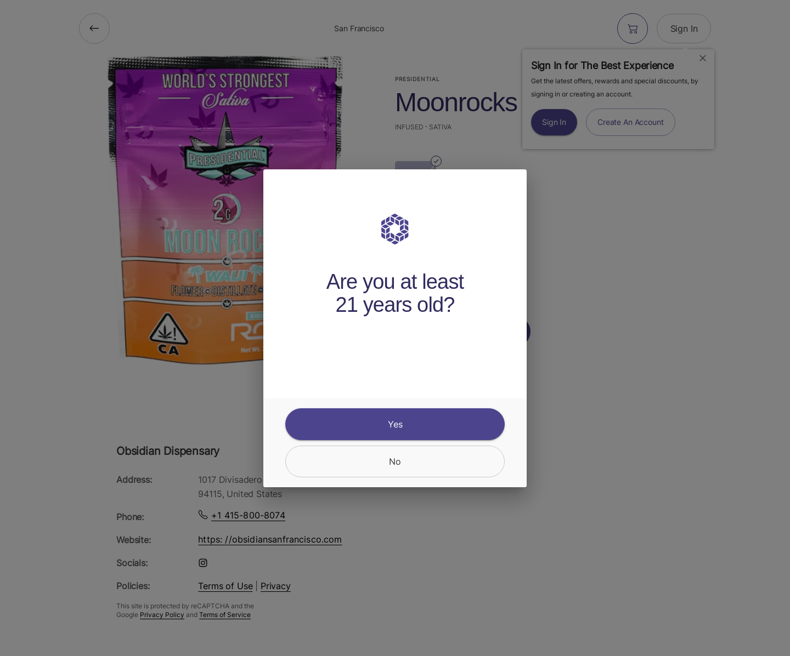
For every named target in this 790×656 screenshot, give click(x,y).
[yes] (395, 424)
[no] (395, 461)
